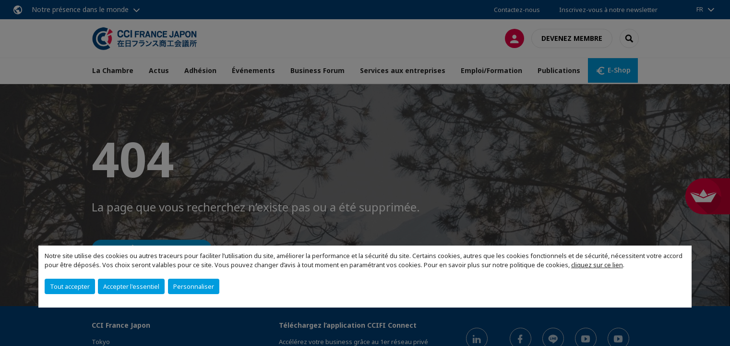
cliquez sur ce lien (597, 264)
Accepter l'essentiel (131, 286)
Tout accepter (70, 286)
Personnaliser (193, 286)
